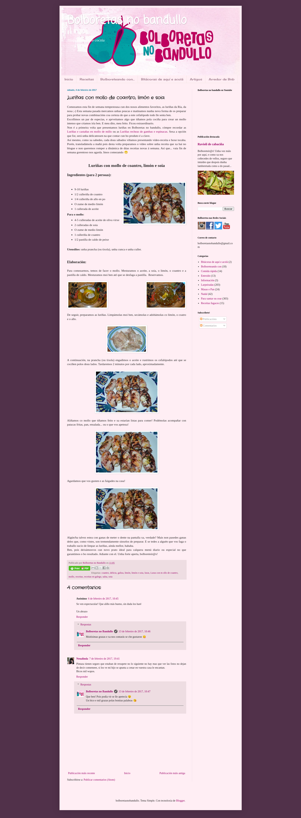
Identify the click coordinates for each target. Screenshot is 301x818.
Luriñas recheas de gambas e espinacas (143, 131)
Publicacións (208, 319)
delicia (113, 572)
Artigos (196, 79)
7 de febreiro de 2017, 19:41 (104, 658)
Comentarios (208, 325)
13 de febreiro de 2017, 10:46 (134, 631)
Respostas (85, 624)
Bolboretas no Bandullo (99, 631)
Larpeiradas (207, 284)
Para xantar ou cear (211, 298)
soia (110, 576)
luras (147, 572)
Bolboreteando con (211, 266)
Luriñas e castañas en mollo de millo (89, 131)
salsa (105, 576)
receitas (79, 576)
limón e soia (137, 572)
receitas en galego (92, 576)
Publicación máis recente (81, 773)
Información (207, 280)
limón (127, 572)
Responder (82, 616)
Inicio (68, 79)
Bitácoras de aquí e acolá (162, 79)
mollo (71, 576)
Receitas (87, 79)
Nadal (204, 294)
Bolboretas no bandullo (127, 20)
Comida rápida (209, 271)
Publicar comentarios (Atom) (99, 779)
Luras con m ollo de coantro (164, 572)
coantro (105, 572)
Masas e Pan (207, 289)
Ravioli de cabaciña (211, 144)
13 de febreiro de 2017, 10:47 (134, 691)
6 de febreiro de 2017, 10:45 (103, 598)
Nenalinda (82, 658)
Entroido (205, 275)
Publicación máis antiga (172, 773)
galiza (120, 572)
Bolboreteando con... (117, 79)
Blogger (180, 800)
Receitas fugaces (210, 303)
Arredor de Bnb (221, 79)
